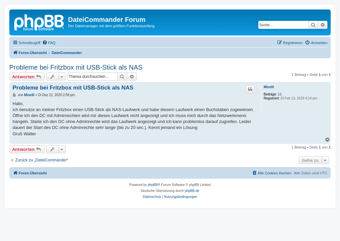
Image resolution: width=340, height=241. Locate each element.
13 (280, 94)
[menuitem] (48, 43)
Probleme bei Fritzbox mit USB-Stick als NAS (75, 67)
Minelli (269, 87)
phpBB (153, 185)
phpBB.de (192, 191)
